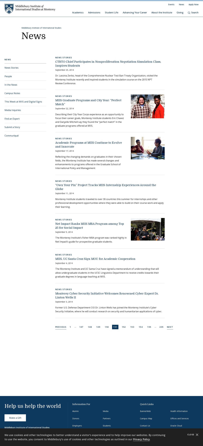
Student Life (111, 12)
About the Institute (161, 12)
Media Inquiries (13, 110)
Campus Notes (12, 93)
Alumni (75, 411)
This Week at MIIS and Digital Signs (23, 101)
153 (132, 326)
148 (90, 326)
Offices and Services (179, 418)
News (181, 4)
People (8, 76)
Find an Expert (12, 118)
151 (115, 326)
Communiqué (12, 135)
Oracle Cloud (176, 425)
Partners (107, 418)
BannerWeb (145, 411)
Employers (77, 425)
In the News (11, 84)
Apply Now (193, 4)
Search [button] (193, 12)
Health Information (179, 411)
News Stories (11, 67)
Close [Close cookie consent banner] (192, 434)
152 (124, 326)
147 (81, 326)
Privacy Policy (141, 439)
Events (171, 4)
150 (107, 326)
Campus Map (146, 418)
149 (98, 326)
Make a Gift (15, 417)
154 (141, 326)
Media (105, 411)
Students (107, 425)
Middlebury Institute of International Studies (41, 27)
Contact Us (145, 425)
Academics (78, 12)
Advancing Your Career (135, 12)
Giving (180, 12)
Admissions (94, 12)
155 (149, 326)
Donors (75, 418)
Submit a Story (12, 127)
